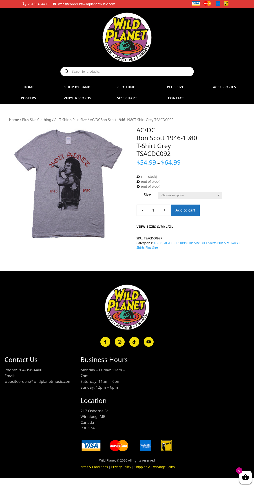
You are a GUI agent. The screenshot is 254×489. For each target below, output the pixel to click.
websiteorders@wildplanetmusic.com (86, 4)
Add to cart (185, 210)
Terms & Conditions (93, 467)
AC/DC (158, 243)
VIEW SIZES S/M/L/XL (155, 226)
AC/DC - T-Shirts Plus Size (182, 243)
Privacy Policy (121, 467)
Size (147, 194)
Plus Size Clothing (36, 119)
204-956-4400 (38, 4)
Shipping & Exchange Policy (155, 467)
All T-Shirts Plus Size (70, 119)
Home (14, 119)
